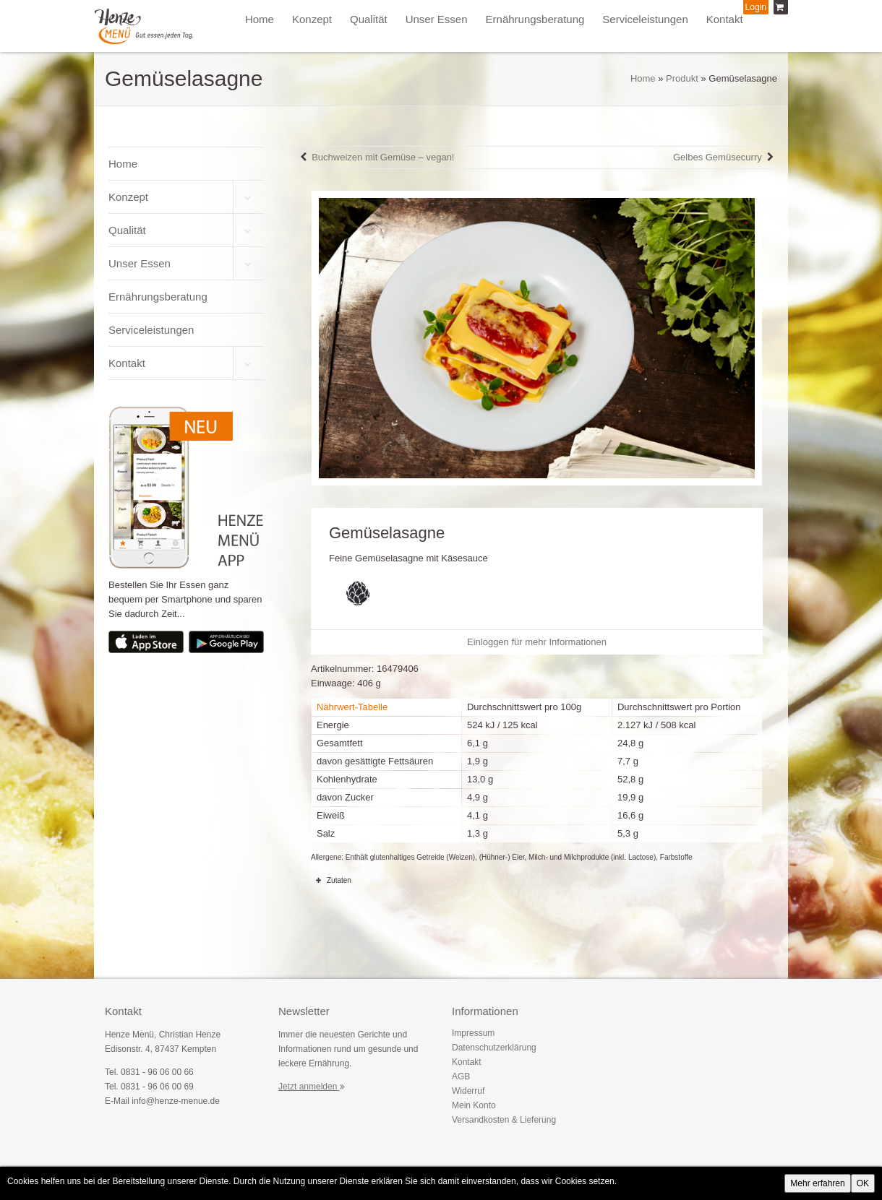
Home (259, 19)
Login (755, 7)
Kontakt (724, 19)
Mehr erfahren (817, 1183)
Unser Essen (437, 19)
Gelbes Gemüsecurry (717, 157)
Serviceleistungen (645, 19)
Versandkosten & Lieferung (504, 1120)
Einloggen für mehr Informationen (537, 641)
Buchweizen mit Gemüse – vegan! (383, 157)
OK (863, 1183)
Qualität (369, 19)
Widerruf (468, 1091)
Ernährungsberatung (535, 19)
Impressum (473, 1033)
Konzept (312, 19)
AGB (461, 1076)
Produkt (682, 78)
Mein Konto (474, 1105)
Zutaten (331, 880)
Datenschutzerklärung (494, 1048)
